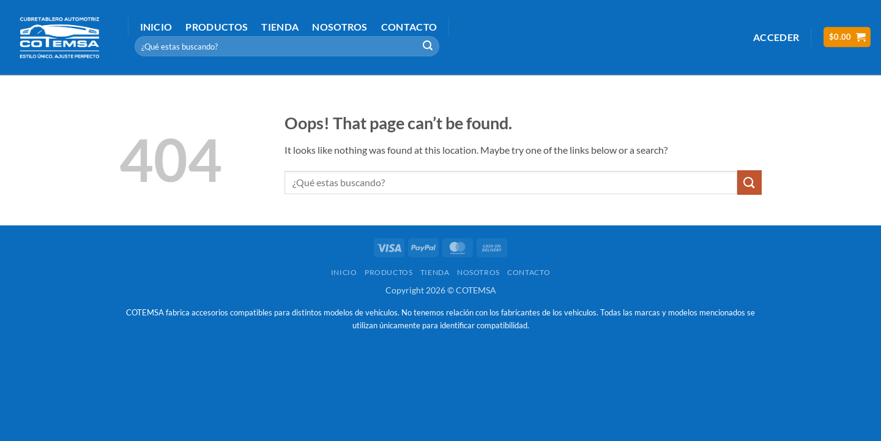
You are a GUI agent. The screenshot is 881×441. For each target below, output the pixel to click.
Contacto (409, 26)
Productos (216, 26)
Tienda (280, 26)
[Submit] (428, 46)
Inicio (156, 26)
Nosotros (340, 26)
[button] (776, 37)
